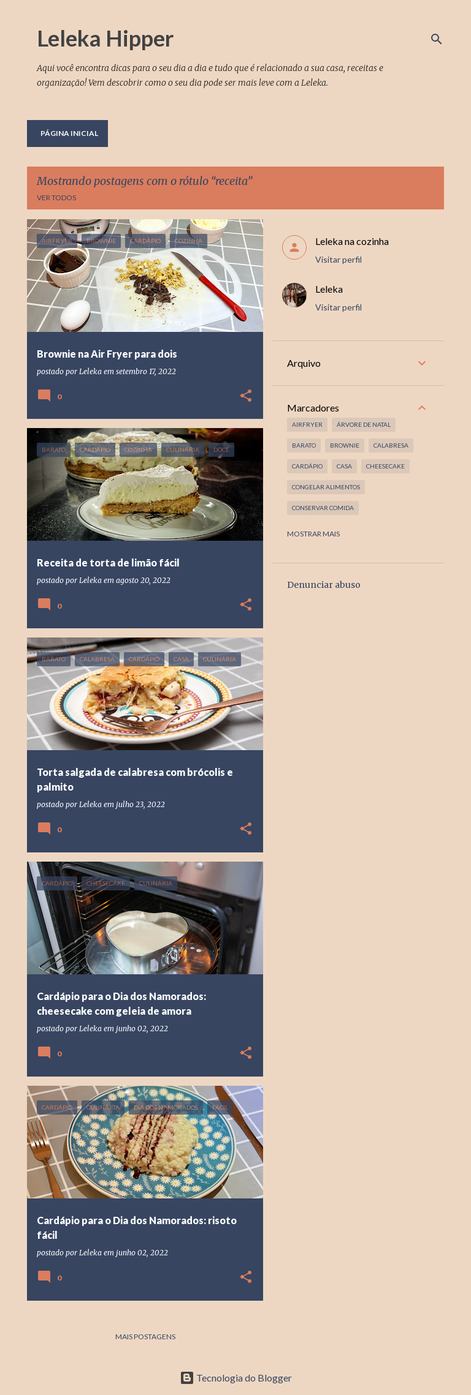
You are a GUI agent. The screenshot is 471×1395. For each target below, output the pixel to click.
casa (344, 466)
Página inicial (69, 133)
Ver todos (56, 197)
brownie (344, 445)
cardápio (307, 466)
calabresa (390, 445)
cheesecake (385, 466)
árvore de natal (364, 424)
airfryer (307, 424)
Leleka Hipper (105, 37)
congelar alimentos (326, 487)
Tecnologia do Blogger (236, 1377)
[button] (246, 396)
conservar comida (323, 507)
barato (304, 445)
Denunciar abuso (324, 584)
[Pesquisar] (436, 39)
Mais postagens (145, 1336)
